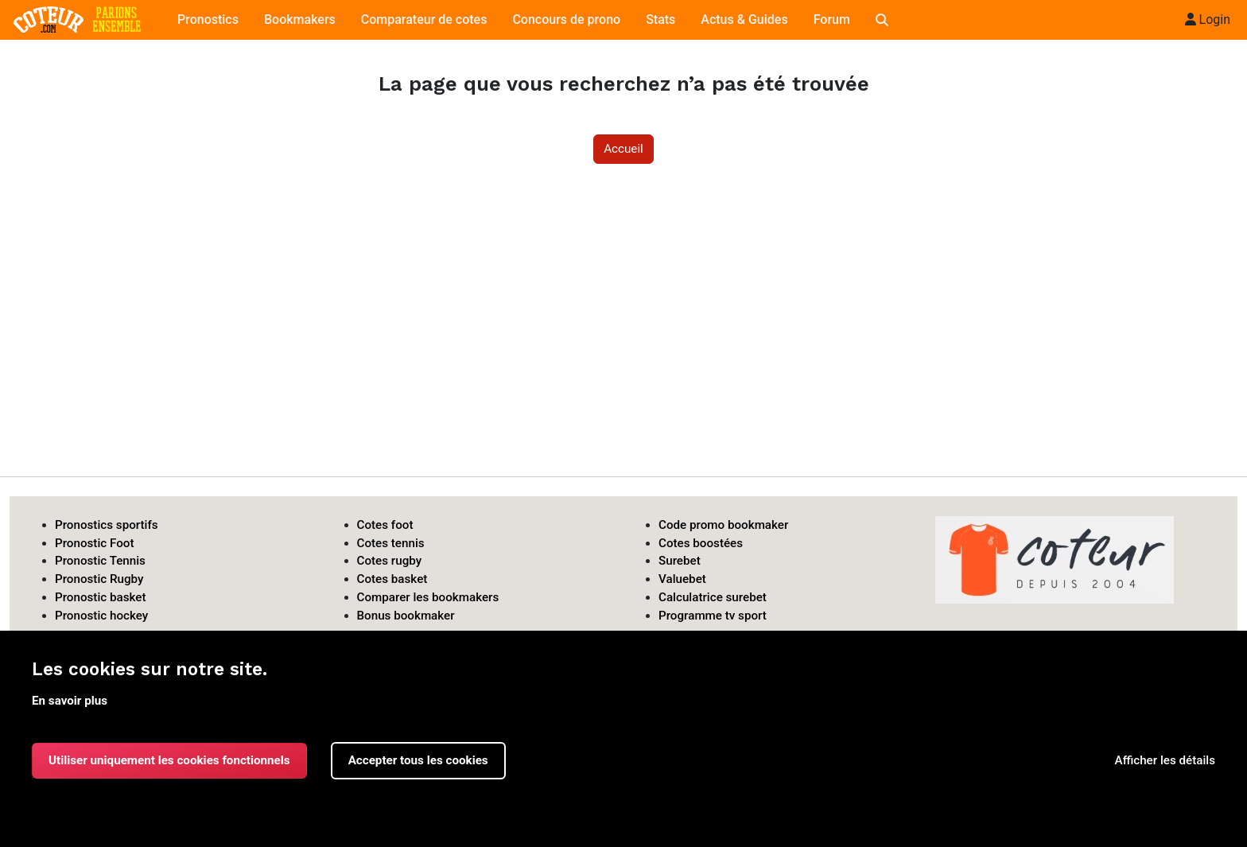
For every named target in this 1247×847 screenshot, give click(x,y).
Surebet (679, 561)
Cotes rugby (389, 561)
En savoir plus (69, 701)
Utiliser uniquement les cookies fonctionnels (169, 760)
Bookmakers (300, 19)
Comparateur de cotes (424, 19)
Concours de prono (566, 19)
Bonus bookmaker (406, 615)
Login (1207, 19)
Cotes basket (392, 579)
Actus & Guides (744, 19)
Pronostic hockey (101, 615)
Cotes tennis (391, 543)
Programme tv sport (712, 615)
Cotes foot (385, 525)
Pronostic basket (100, 597)
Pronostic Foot (94, 543)
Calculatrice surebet (712, 597)
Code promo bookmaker (723, 525)
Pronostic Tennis (100, 561)
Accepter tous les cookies (418, 760)
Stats (660, 19)
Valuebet (682, 579)
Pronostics (208, 19)
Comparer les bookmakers (428, 597)
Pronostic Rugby (99, 579)
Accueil (623, 149)
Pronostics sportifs (106, 525)
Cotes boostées (700, 543)
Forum (832, 19)
